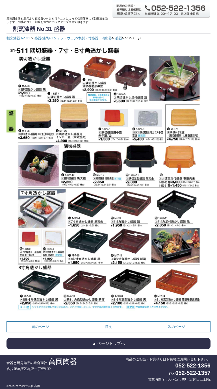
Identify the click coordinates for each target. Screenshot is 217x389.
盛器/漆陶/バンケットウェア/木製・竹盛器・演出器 (73, 38)
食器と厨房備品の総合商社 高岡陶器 (57, 8)
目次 (108, 327)
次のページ (176, 327)
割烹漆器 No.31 (18, 38)
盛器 (118, 38)
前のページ (40, 327)
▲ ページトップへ (108, 343)
